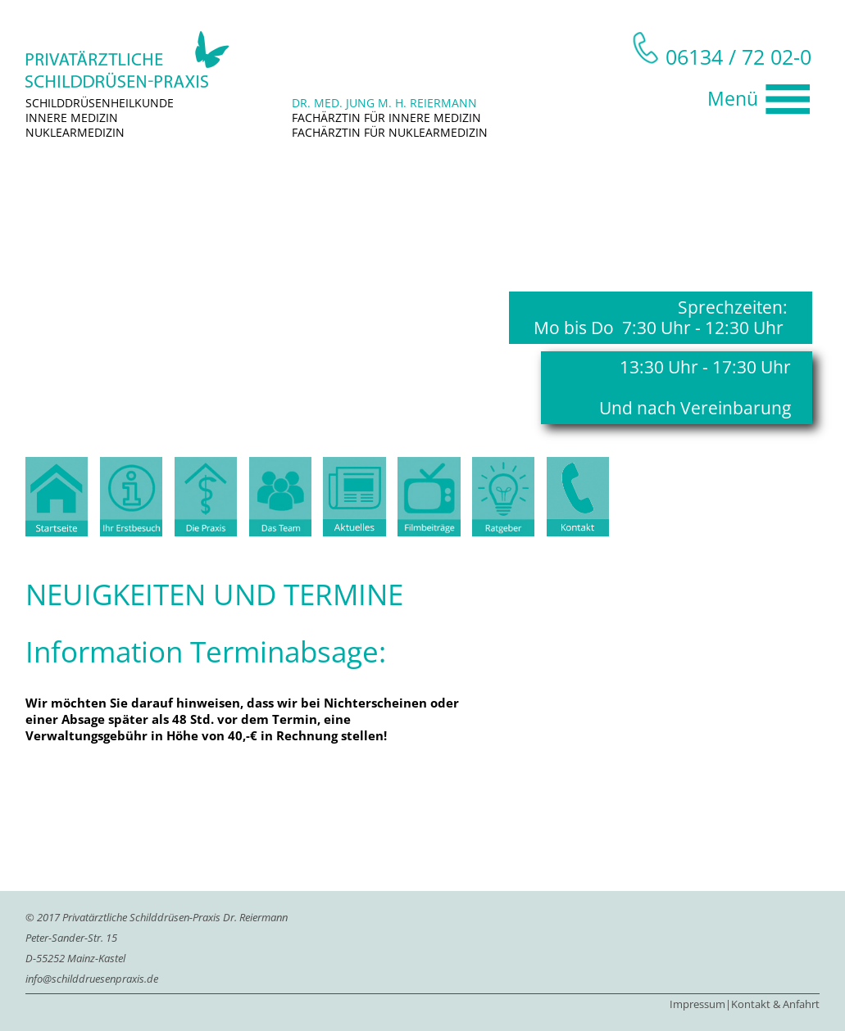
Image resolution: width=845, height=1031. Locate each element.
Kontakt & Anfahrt (775, 1004)
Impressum (697, 1004)
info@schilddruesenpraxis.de (91, 978)
